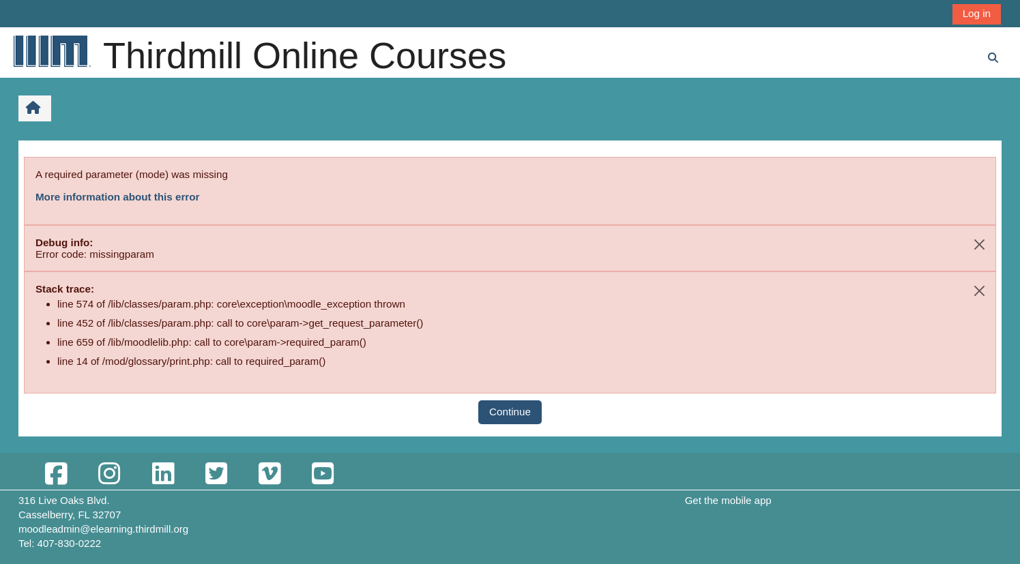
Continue (510, 411)
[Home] (51, 51)
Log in (977, 13)
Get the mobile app (728, 500)
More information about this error (117, 197)
